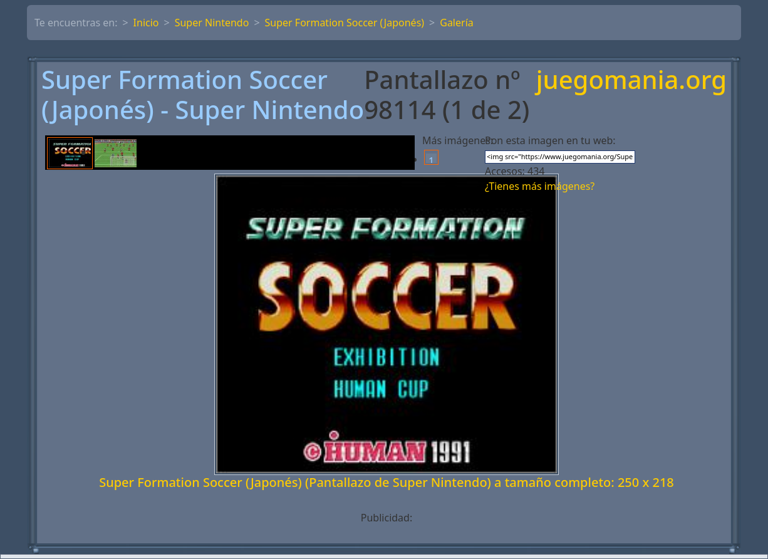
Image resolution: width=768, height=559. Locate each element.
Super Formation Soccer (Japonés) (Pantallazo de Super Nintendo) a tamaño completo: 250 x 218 (386, 482)
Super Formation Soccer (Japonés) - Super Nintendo (202, 95)
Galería (457, 22)
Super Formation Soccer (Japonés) (345, 22)
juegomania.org (631, 81)
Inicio (146, 22)
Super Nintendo (212, 22)
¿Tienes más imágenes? (539, 186)
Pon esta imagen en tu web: (550, 140)
